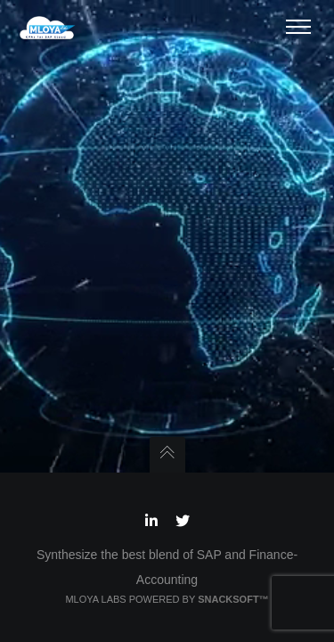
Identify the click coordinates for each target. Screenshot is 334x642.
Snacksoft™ (233, 599)
